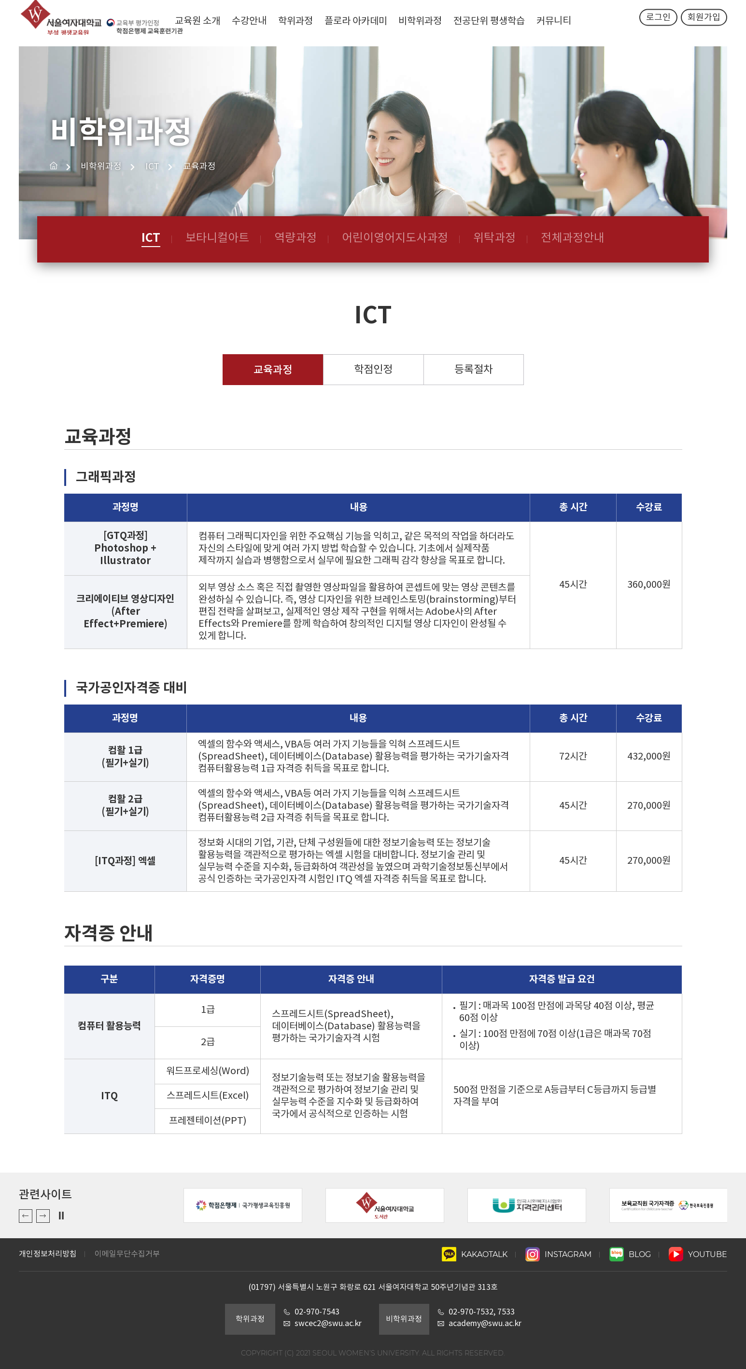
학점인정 (373, 370)
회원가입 (704, 23)
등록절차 (473, 370)
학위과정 (295, 21)
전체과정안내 (573, 238)
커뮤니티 (555, 21)
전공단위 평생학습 (490, 21)
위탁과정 (494, 238)
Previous (25, 1216)
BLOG (630, 1254)
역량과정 (295, 238)
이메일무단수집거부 (127, 1254)
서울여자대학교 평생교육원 (96, 23)
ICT (150, 238)
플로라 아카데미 (355, 21)
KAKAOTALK (474, 1254)
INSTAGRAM (558, 1254)
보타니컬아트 (217, 238)
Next (43, 1216)
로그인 (658, 23)
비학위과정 (420, 21)
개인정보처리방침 (48, 1254)
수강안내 (248, 21)
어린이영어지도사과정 (395, 238)
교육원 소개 (196, 21)
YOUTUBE (698, 1254)
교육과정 (272, 370)
